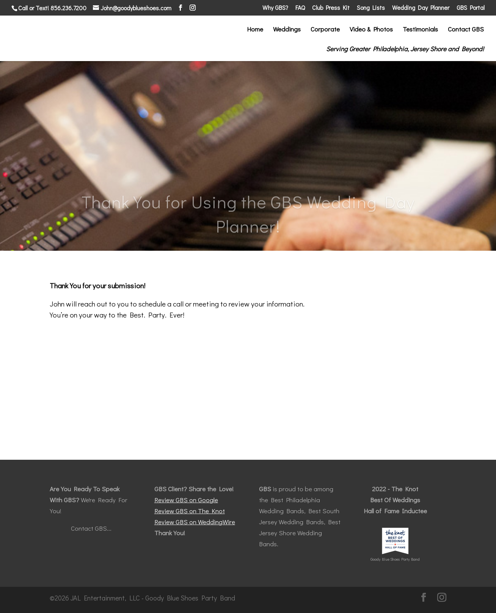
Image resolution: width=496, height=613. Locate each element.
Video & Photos (371, 30)
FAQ (300, 8)
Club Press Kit (331, 8)
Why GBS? (275, 8)
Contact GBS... (91, 528)
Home (255, 30)
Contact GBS (466, 30)
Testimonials (420, 30)
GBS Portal (471, 8)
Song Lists (371, 8)
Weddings (287, 30)
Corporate (325, 30)
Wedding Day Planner (420, 8)
